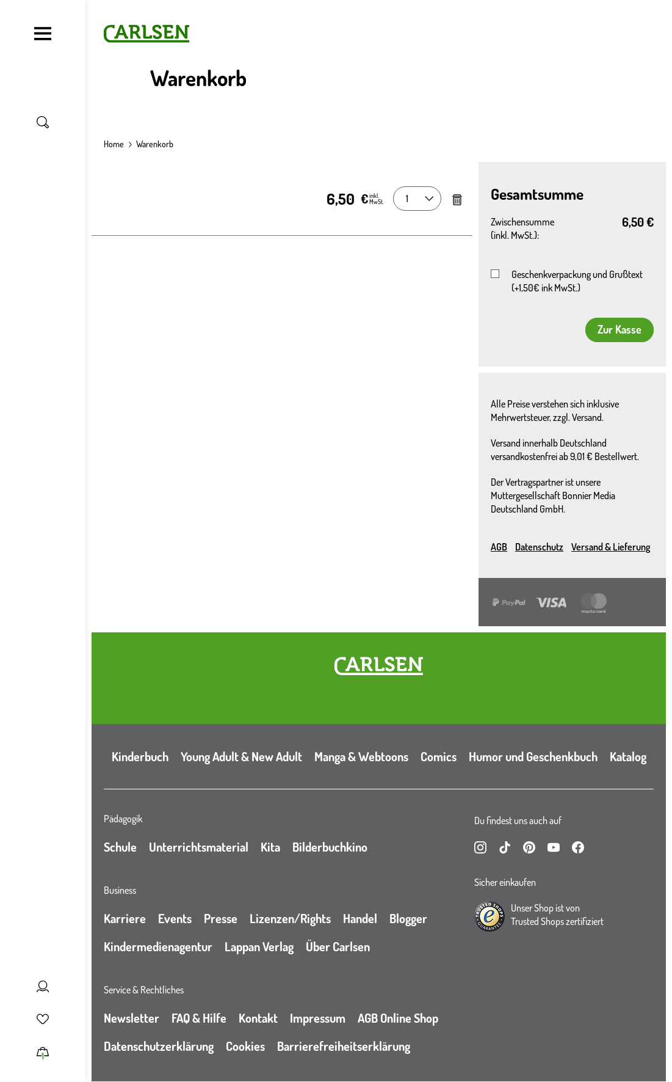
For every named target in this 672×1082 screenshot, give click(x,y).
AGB (499, 547)
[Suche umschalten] (43, 122)
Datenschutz (539, 547)
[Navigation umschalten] (42, 33)
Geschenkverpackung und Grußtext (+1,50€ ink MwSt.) (577, 281)
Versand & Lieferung (610, 547)
